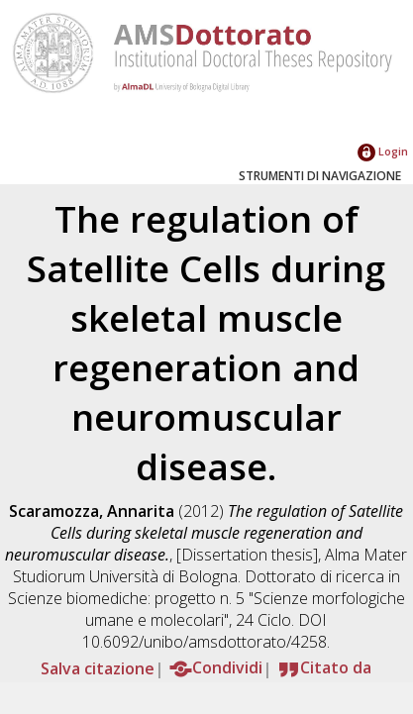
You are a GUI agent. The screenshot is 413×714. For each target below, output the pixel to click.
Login (383, 151)
